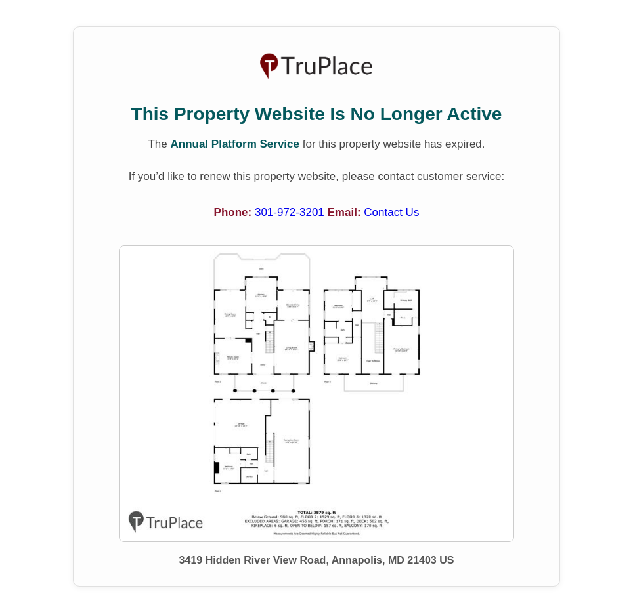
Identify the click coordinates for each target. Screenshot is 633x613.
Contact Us (391, 212)
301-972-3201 (291, 212)
